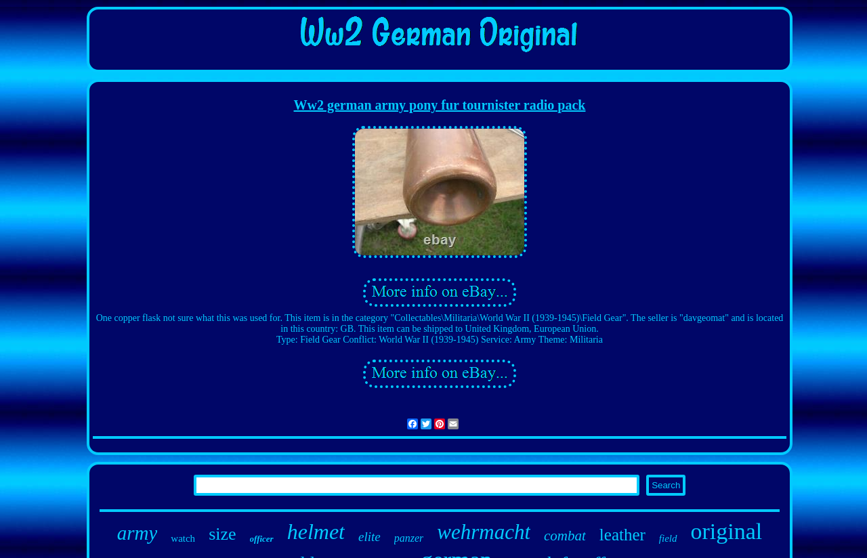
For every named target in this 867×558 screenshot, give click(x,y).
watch (183, 538)
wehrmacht (483, 532)
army (137, 533)
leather (622, 534)
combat (565, 536)
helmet (316, 531)
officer (262, 539)
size (222, 534)
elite (369, 537)
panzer (409, 538)
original (727, 531)
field (668, 538)
